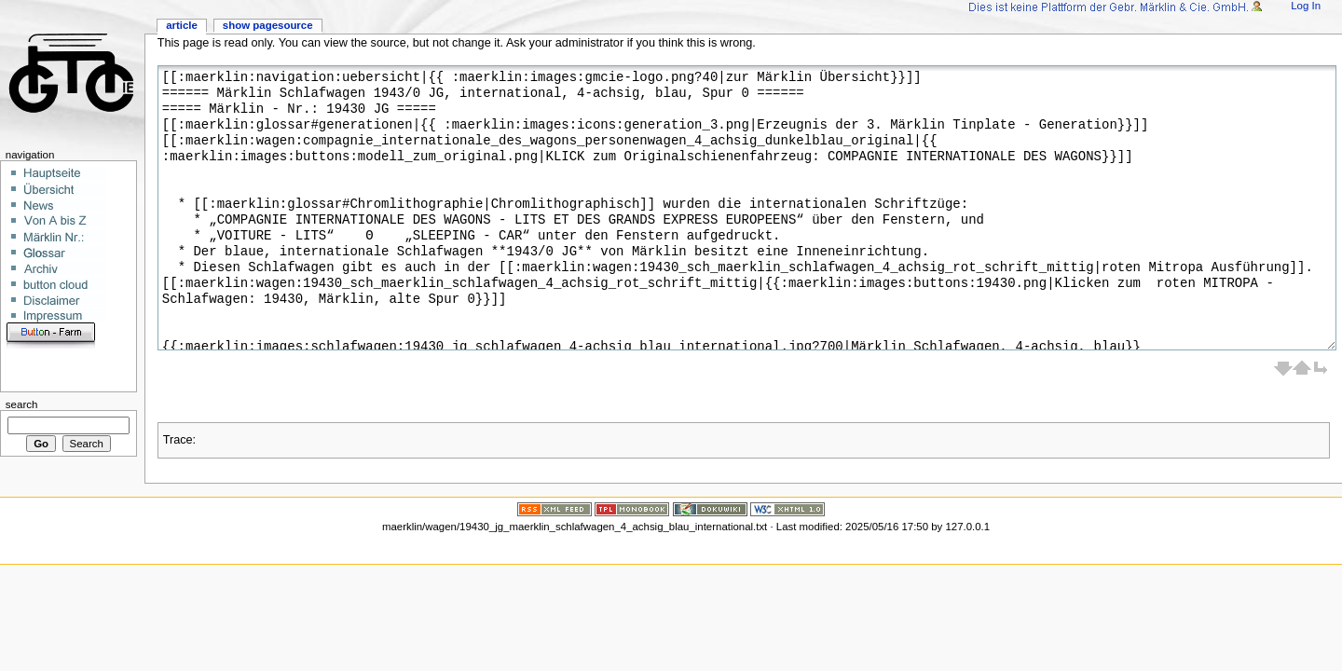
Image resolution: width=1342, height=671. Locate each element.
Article (182, 25)
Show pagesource (268, 25)
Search (22, 404)
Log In (1306, 5)
